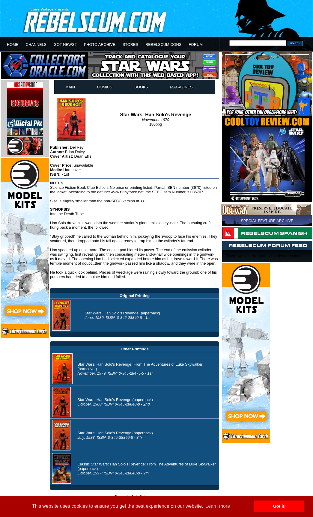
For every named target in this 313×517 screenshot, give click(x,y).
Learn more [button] (217, 506)
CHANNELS (35, 44)
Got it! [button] (279, 506)
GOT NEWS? (65, 44)
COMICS (104, 87)
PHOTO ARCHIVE (99, 44)
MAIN (70, 87)
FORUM (196, 44)
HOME (12, 44)
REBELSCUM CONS (163, 44)
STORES (130, 44)
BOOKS (141, 87)
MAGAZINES (181, 87)
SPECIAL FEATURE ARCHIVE (267, 220)
